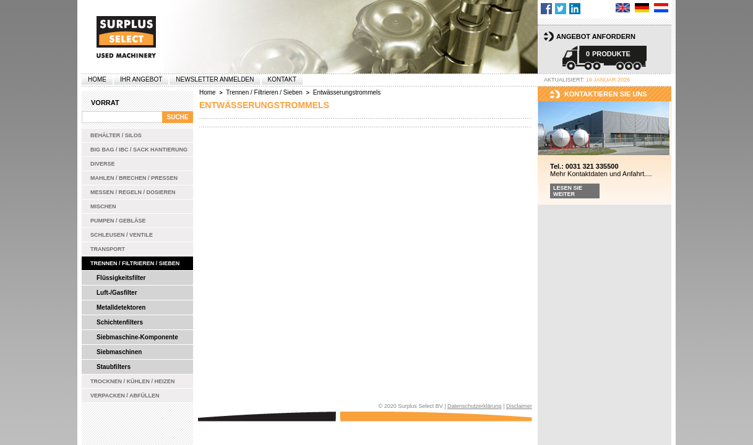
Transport (107, 249)
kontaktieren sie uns (605, 94)
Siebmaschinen (119, 352)
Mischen (103, 206)
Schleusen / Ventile (121, 235)
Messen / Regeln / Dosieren (133, 192)
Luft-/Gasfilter (117, 292)
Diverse (102, 164)
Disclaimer (519, 406)
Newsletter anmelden (215, 79)
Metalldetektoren (121, 307)
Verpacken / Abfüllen (125, 395)
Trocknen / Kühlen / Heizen (132, 381)
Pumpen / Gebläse (118, 221)
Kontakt (282, 79)
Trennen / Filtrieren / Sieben (134, 263)
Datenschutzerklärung (474, 406)
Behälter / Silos (116, 135)
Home (97, 79)
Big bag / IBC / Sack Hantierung (138, 149)
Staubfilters (114, 366)
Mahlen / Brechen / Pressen (134, 178)
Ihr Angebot (141, 79)
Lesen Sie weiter (567, 191)
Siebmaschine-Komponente (137, 337)
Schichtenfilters (120, 322)
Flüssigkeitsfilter (121, 277)
